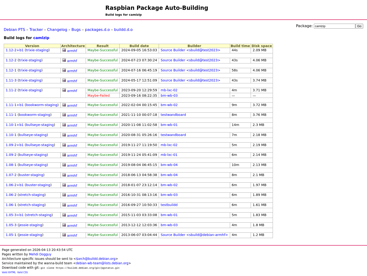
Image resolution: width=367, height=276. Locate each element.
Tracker (36, 29)
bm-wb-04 (169, 165)
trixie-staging (37, 50)
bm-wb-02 (169, 105)
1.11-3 (11, 80)
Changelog (57, 29)
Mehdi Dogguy (40, 254)
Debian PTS (14, 29)
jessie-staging (30, 225)
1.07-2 (11, 175)
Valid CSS (22, 272)
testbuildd (169, 205)
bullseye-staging (40, 125)
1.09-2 (11, 155)
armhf (72, 51)
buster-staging (31, 175)
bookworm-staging (41, 105)
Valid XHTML (9, 272)
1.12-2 (11, 60)
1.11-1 (11, 115)
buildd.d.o (123, 29)
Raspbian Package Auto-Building (156, 8)
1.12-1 (11, 70)
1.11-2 (11, 90)
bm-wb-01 (169, 125)
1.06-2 (11, 195)
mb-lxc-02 (169, 90)
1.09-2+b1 (15, 145)
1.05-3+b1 (15, 215)
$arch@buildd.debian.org (95, 259)
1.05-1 (11, 235)
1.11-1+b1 (15, 105)
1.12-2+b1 (15, 50)
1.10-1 (11, 135)
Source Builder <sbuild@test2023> (190, 50)
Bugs (76, 29)
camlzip (41, 38)
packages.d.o (97, 29)
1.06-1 (11, 205)
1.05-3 (11, 225)
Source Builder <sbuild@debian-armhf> (194, 235)
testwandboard (173, 115)
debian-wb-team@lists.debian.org (102, 263)
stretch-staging (31, 195)
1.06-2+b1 (15, 185)
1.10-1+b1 (15, 125)
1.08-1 (11, 165)
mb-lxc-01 (169, 155)
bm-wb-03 (169, 95)
